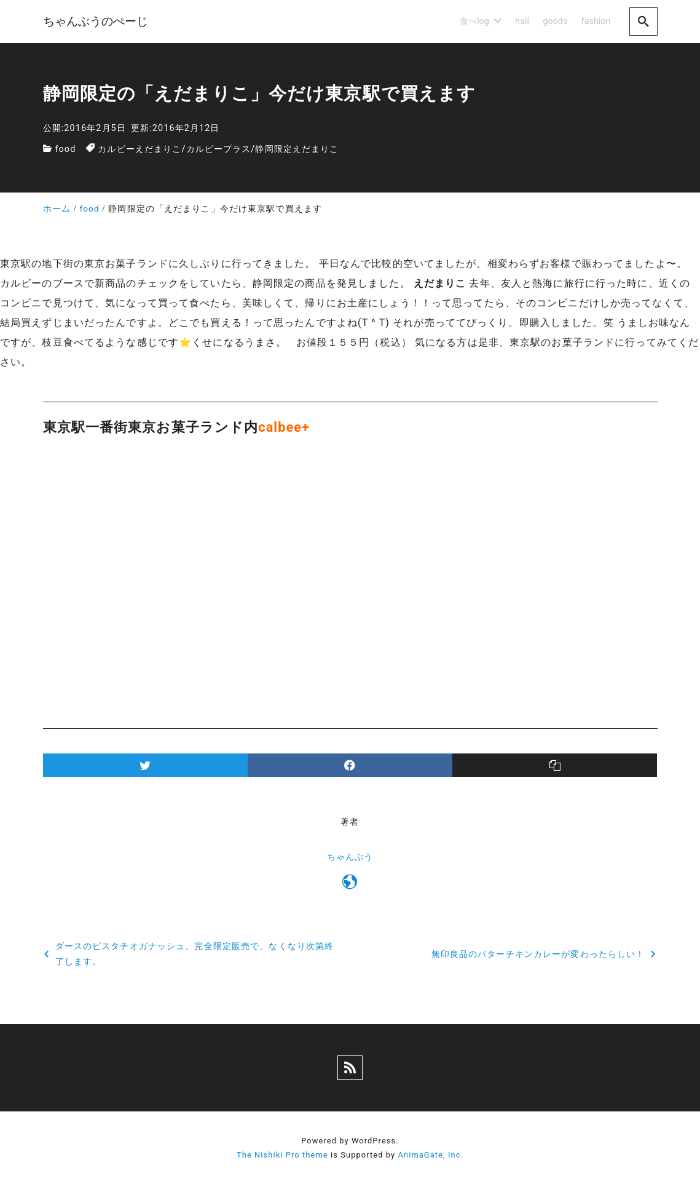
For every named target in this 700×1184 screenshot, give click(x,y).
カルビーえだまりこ (139, 149)
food (65, 149)
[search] (643, 21)
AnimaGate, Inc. (430, 1154)
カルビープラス (218, 149)
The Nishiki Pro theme (282, 1154)
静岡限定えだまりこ (297, 149)
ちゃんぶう (350, 857)
